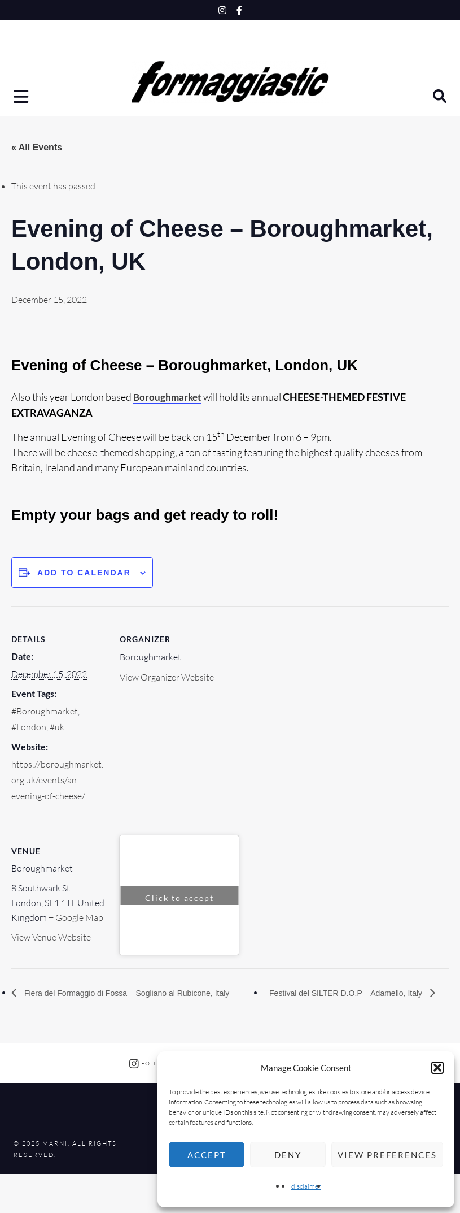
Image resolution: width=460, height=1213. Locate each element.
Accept (206, 1155)
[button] (437, 1067)
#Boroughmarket (44, 711)
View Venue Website (51, 937)
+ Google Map (76, 917)
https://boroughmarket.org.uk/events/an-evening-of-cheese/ (57, 779)
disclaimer (306, 1186)
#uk (57, 727)
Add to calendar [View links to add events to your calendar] (84, 572)
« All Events (36, 147)
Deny (287, 1155)
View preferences (387, 1155)
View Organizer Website (167, 677)
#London (28, 727)
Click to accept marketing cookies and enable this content (179, 899)
